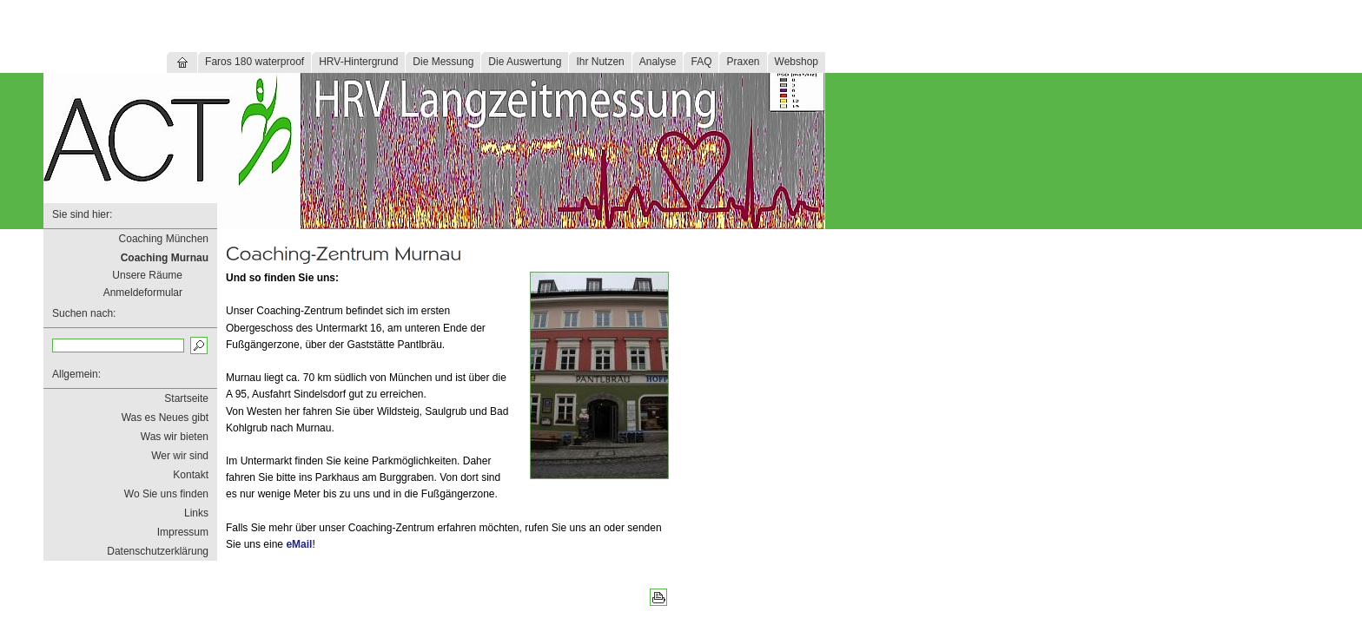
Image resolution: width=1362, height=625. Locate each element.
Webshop (796, 62)
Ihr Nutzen (600, 62)
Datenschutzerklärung (157, 551)
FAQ (701, 62)
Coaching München (163, 239)
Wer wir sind (179, 456)
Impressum (182, 532)
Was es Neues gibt (165, 417)
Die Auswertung (524, 62)
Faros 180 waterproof (254, 62)
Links (196, 513)
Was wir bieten (174, 437)
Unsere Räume (147, 275)
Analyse (658, 62)
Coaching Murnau (164, 258)
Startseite (186, 398)
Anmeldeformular (142, 292)
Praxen (742, 62)
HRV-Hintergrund (358, 62)
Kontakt (190, 475)
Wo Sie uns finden (166, 494)
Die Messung (443, 62)
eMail (299, 544)
